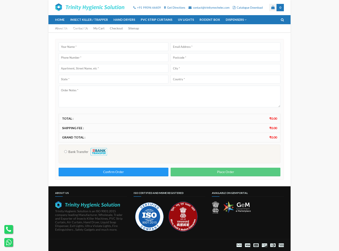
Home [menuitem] (60, 19)
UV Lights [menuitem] (186, 19)
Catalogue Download (248, 7)
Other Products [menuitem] (72, 29)
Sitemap (133, 28)
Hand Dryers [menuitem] (124, 19)
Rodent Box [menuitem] (210, 19)
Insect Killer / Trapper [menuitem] (89, 19)
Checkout (116, 28)
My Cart (98, 28)
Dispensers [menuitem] (235, 19)
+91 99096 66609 (147, 7)
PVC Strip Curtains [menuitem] (156, 19)
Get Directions (174, 7)
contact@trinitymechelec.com (209, 7)
